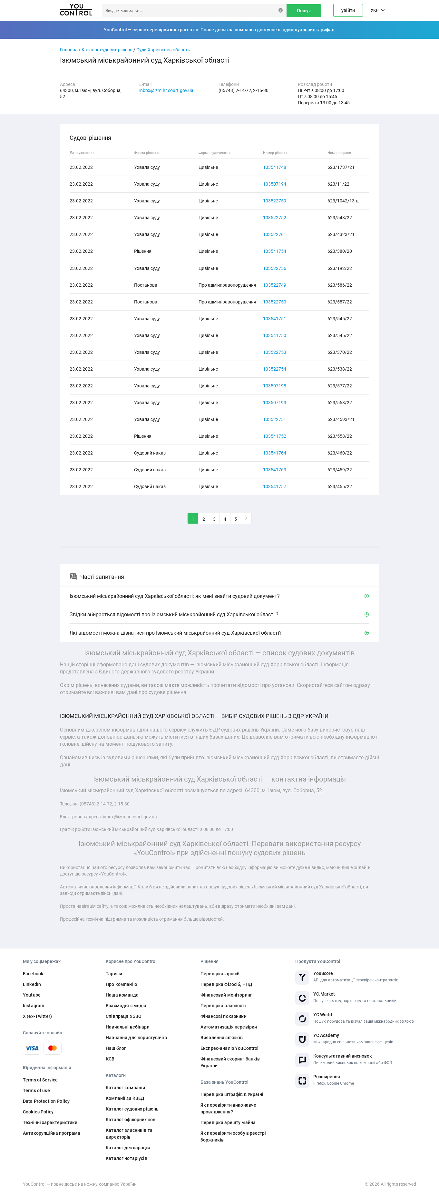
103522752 (274, 217)
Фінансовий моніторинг (226, 995)
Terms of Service (40, 1079)
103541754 (274, 251)
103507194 (274, 184)
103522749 (274, 285)
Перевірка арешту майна (228, 1122)
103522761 (274, 234)
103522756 (274, 268)
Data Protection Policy (46, 1101)
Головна (69, 49)
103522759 (274, 200)
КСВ (110, 1058)
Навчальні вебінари (128, 1026)
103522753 (274, 352)
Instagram (33, 1005)
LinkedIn (32, 984)
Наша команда (122, 995)
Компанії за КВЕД (125, 1098)
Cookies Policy (38, 1111)
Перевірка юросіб (219, 973)
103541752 (274, 436)
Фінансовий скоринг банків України (230, 1062)
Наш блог (116, 1048)
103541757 (274, 486)
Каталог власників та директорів (129, 1134)
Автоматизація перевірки (228, 1026)
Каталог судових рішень (107, 49)
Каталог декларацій (128, 1147)
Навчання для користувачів (136, 1037)
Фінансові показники (223, 1016)
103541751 (274, 318)
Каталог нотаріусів (126, 1158)
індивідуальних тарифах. (308, 29)
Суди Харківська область (163, 49)
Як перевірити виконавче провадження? (228, 1108)
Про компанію (121, 984)
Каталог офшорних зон (130, 1119)
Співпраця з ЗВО (123, 1016)
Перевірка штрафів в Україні (231, 1094)
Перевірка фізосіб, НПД (226, 984)
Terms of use (36, 1090)
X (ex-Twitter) (37, 1016)
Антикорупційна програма (51, 1133)
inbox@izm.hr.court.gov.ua (166, 90)
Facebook (33, 973)
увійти (348, 10)
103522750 (274, 301)
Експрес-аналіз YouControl (229, 1048)
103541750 (274, 335)
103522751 (274, 419)
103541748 (274, 167)
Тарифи (114, 973)
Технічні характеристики (50, 1122)
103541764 (274, 453)
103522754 (274, 369)
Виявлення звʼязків (221, 1037)
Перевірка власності (223, 1005)
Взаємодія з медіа (126, 1005)
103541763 (274, 469)
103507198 (274, 385)
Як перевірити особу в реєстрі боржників (233, 1136)
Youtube (32, 995)
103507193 (274, 402)
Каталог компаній (125, 1087)
